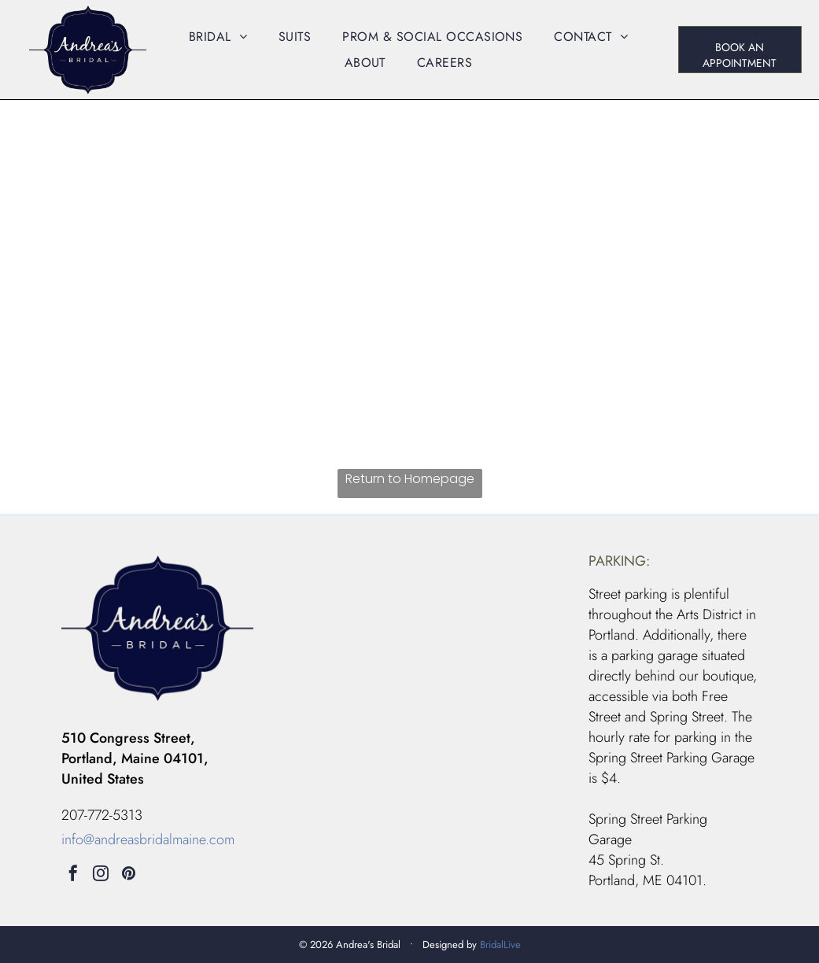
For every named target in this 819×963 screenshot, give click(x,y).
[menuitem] (218, 37)
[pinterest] (128, 875)
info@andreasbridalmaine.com (147, 839)
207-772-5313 (101, 815)
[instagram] (101, 875)
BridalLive (500, 944)
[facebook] (73, 875)
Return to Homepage (409, 479)
